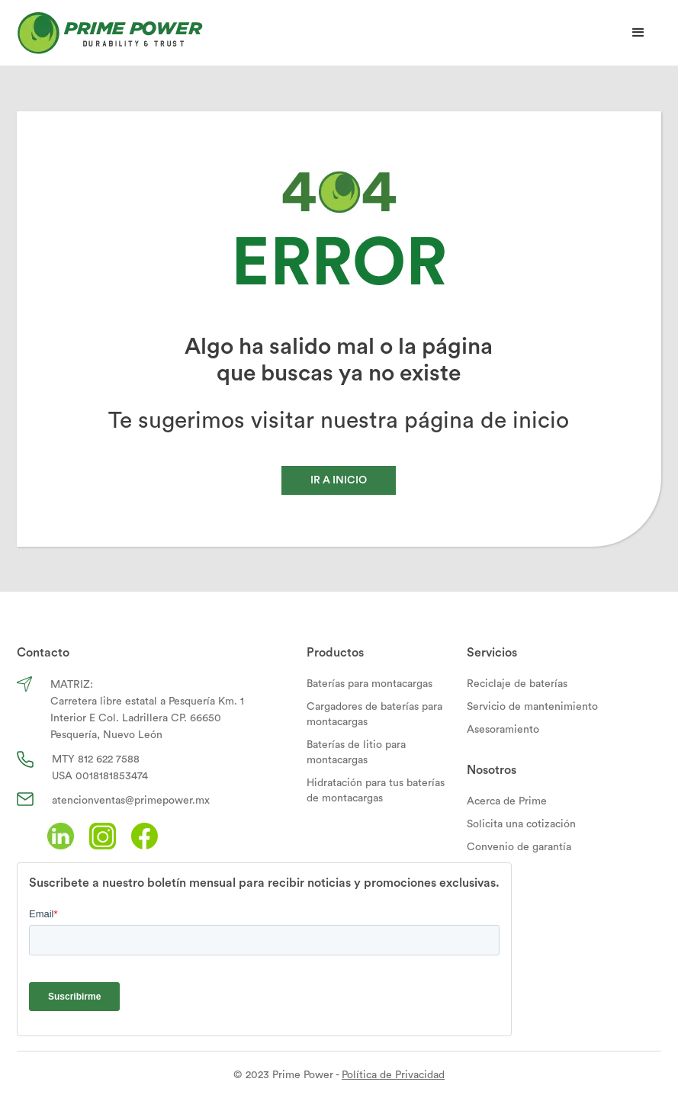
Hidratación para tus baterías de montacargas (376, 791)
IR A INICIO (338, 480)
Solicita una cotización (521, 824)
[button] (638, 33)
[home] (110, 33)
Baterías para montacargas (369, 684)
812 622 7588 (109, 759)
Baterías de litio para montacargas (356, 753)
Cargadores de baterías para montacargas (374, 714)
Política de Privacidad (393, 1075)
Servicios (492, 653)
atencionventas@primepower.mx (131, 800)
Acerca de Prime (507, 801)
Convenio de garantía (519, 847)
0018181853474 (112, 776)
